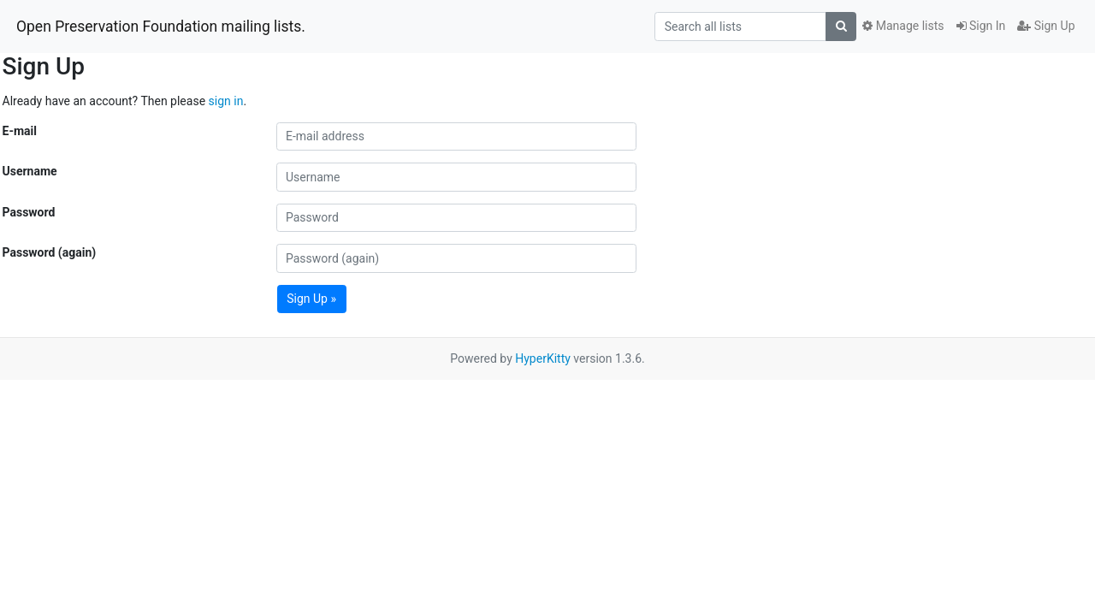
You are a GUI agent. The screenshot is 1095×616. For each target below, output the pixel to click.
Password (29, 212)
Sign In (981, 26)
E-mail (20, 131)
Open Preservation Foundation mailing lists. (160, 26)
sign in (226, 101)
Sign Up (1045, 26)
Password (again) (50, 252)
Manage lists (903, 26)
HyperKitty (543, 358)
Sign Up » (311, 298)
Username (30, 171)
